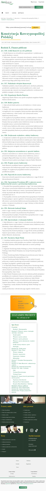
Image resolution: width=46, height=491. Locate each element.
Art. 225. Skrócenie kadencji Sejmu (13, 208)
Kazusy (21, 305)
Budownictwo (12, 476)
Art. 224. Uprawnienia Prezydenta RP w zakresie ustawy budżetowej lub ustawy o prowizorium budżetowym (21, 183)
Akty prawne (17, 18)
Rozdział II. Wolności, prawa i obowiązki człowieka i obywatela (23, 332)
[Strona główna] (2, 13)
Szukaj (38, 7)
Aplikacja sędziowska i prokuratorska (9, 446)
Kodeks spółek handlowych (29, 417)
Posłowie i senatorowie (19, 354)
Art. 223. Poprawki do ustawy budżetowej (16, 175)
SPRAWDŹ (35, 27)
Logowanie (41, 2)
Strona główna (9, 18)
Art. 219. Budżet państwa (10, 103)
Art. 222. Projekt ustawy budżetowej (14, 163)
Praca (17, 467)
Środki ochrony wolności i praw (21, 344)
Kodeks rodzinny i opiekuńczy (30, 414)
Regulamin (28, 464)
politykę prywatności (28, 483)
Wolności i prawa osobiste (20, 337)
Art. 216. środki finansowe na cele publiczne (16, 51)
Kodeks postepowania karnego (8, 422)
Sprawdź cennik (20, 298)
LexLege (21, 308)
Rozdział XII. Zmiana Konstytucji (21, 389)
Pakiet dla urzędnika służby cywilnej (9, 412)
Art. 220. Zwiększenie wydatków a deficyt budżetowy (19, 135)
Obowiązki (15, 346)
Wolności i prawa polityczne (20, 339)
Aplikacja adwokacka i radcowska (8, 439)
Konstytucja (26, 422)
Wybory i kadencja (18, 352)
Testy (7, 13)
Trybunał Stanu (17, 374)
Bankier (34, 476)
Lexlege (12, 473)
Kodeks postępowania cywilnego (8, 417)
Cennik (14, 13)
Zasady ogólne (17, 335)
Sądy (14, 370)
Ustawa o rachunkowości (7, 419)
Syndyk (3, 449)
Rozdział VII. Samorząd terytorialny (21, 366)
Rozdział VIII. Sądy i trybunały (20, 368)
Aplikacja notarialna (6, 444)
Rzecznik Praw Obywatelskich (21, 382)
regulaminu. (8, 483)
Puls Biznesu (34, 473)
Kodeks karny (27, 410)
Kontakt (17, 464)
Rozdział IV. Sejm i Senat (18, 350)
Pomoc (17, 460)
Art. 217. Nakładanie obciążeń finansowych (16, 83)
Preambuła (14, 327)
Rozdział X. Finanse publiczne (7, 19)
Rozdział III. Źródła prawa (19, 348)
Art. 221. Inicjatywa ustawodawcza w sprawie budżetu (20, 151)
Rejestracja (34, 2)
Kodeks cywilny (5, 414)
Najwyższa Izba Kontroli (19, 380)
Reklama (28, 460)
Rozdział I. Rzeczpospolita (20, 329)
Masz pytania (32, 450)
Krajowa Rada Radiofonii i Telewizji (22, 384)
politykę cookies (19, 483)
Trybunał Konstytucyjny (19, 372)
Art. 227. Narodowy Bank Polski (12, 238)
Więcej (21, 13)
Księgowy (4, 451)
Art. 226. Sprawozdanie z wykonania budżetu (17, 220)
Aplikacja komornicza (6, 442)
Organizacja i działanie (19, 356)
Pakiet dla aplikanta (6, 410)
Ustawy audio (23, 303)
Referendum (16, 358)
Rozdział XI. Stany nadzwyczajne (20, 387)
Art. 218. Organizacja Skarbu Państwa (14, 95)
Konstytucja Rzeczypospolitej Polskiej (30, 18)
